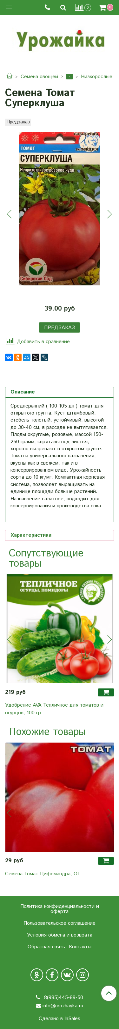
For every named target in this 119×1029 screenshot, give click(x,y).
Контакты (80, 947)
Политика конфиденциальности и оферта (59, 909)
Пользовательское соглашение (59, 923)
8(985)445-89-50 (63, 997)
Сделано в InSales (59, 1018)
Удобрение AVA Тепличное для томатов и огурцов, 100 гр (54, 709)
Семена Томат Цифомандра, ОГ (42, 874)
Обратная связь (46, 947)
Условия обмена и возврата (59, 935)
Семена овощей (39, 76)
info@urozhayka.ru (63, 1006)
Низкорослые (96, 76)
